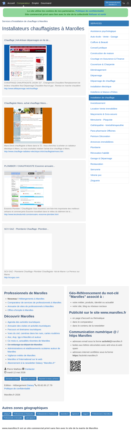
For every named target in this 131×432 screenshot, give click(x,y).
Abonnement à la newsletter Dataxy (31, 363)
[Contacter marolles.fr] (128, 3)
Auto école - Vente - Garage (104, 36)
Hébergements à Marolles (31, 298)
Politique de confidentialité (90, 11)
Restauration (96, 164)
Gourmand (46, 3)
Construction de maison (102, 53)
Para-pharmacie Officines (103, 131)
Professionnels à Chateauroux (47, 414)
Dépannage (96, 75)
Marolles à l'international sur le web (25, 359)
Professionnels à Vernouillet (13, 418)
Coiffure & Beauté (99, 42)
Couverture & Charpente (102, 64)
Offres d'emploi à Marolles (20, 310)
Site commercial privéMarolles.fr (113, 3)
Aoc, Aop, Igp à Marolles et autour (24, 337)
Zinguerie (95, 180)
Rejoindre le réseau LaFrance (48, 379)
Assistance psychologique (103, 31)
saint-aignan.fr (30, 418)
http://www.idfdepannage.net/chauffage (21, 88)
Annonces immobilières (101, 142)
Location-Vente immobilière (103, 108)
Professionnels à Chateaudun (23, 414)
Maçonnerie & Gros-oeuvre (103, 114)
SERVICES (96, 23)
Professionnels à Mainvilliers (101, 414)
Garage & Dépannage (101, 158)
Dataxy (30, 385)
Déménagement (98, 70)
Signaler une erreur (28, 379)
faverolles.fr (64, 414)
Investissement (97, 103)
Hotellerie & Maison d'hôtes (103, 92)
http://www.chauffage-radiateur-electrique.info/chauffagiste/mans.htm (33, 151)
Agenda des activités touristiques (24, 322)
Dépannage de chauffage (102, 81)
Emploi (35, 3)
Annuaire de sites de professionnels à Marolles (31, 306)
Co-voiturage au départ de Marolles (25, 344)
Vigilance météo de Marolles (21, 355)
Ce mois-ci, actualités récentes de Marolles (29, 341)
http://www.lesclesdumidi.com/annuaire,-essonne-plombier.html (31, 214)
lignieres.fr (75, 414)
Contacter (30, 369)
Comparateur (23, 3)
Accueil (11, 3)
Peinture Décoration (100, 136)
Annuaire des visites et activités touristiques (29, 326)
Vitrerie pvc (96, 175)
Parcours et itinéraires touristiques (24, 329)
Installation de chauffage (102, 97)
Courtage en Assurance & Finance (107, 59)
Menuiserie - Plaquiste (101, 119)
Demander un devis (12, 379)
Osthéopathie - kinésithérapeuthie (107, 125)
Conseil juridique (98, 47)
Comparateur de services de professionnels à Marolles (34, 302)
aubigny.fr (7, 414)
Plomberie (95, 147)
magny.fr (85, 414)
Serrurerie (95, 169)
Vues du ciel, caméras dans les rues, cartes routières (34, 333)
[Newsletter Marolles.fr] (123, 3)
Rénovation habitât (99, 153)
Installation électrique (100, 86)
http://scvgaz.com (11, 277)
